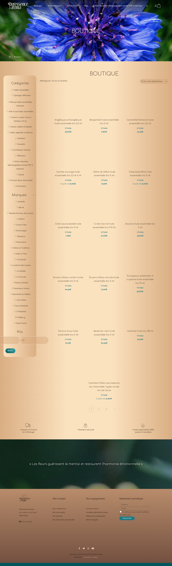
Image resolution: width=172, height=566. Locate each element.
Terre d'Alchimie (21, 320)
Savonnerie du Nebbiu (21, 309)
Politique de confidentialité (95, 520)
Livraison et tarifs (92, 512)
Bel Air (21, 215)
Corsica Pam (21, 237)
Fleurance (21, 249)
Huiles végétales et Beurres (21, 138)
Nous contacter (26, 525)
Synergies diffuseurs (22, 96)
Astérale (21, 210)
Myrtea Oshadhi (21, 297)
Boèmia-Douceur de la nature (21, 223)
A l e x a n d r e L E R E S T (90, 561)
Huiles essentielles (21, 91)
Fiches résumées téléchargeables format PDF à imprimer (20, 172)
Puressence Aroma (21, 303)
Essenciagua (21, 243)
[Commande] (154, 82)
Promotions (21, 194)
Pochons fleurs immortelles (21, 188)
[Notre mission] (143, 432)
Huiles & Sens (21, 267)
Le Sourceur (21, 291)
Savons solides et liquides (21, 132)
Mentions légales (92, 524)
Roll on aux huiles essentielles (21, 115)
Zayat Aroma (21, 338)
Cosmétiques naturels (21, 156)
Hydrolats (21, 144)
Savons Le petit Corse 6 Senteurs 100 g (21, 124)
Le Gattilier (21, 285)
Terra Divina (21, 314)
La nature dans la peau (21, 279)
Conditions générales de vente (97, 516)
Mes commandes (59, 516)
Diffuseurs (21, 162)
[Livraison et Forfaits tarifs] (28, 432)
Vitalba (20, 332)
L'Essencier (21, 273)
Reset (10, 366)
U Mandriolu (21, 326)
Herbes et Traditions (21, 261)
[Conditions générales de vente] (86, 432)
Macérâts (21, 150)
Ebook (21, 182)
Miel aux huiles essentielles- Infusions (21, 105)
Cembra (21, 231)
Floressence (21, 255)
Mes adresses (57, 520)
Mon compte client (59, 512)
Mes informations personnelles (64, 524)
